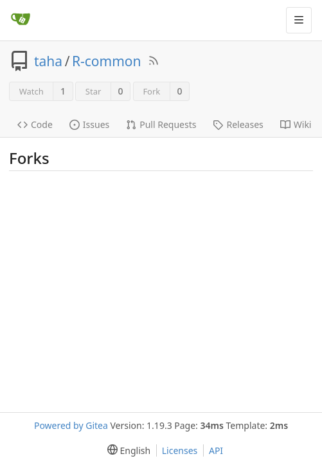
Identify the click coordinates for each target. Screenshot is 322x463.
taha (48, 61)
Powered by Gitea (71, 425)
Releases (238, 124)
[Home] (20, 20)
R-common (106, 61)
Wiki (296, 124)
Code (35, 124)
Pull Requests (161, 124)
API (216, 450)
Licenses (180, 450)
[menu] (126, 450)
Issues (89, 124)
